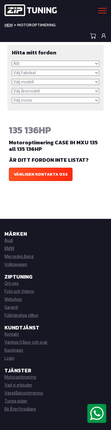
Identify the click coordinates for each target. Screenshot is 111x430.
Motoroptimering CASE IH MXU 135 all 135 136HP (53, 145)
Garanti (11, 307)
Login (9, 358)
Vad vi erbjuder (18, 385)
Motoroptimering (20, 377)
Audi (8, 240)
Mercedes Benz (19, 256)
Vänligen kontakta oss (41, 174)
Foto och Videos (19, 291)
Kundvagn (13, 350)
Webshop (13, 299)
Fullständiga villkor (21, 315)
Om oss (11, 283)
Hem (8, 25)
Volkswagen (15, 264)
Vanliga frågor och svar (26, 342)
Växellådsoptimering (23, 393)
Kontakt (11, 334)
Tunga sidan (15, 401)
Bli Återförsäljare (20, 409)
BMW (9, 248)
